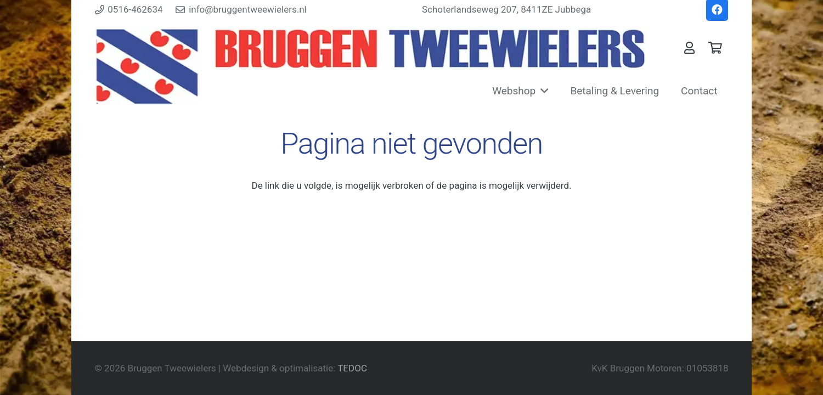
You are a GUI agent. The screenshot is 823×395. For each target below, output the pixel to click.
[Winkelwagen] (715, 47)
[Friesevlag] (147, 66)
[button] (541, 91)
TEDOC (352, 368)
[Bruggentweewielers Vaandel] (429, 48)
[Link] (689, 47)
